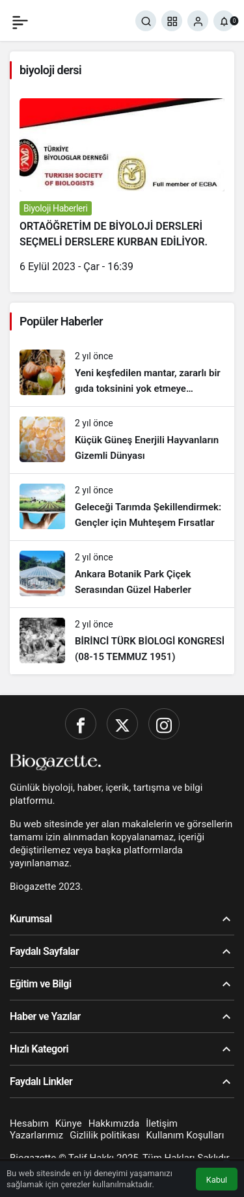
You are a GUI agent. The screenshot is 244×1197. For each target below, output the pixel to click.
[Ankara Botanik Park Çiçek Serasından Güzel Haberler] (122, 574)
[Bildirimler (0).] (223, 20)
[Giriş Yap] (197, 20)
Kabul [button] (216, 1180)
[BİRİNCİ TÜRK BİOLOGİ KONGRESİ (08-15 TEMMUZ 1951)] (122, 641)
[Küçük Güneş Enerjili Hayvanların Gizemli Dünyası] (122, 440)
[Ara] (145, 20)
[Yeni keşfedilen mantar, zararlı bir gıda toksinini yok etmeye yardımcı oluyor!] (122, 373)
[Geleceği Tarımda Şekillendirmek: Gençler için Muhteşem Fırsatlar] (122, 507)
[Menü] (20, 20)
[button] (171, 20)
